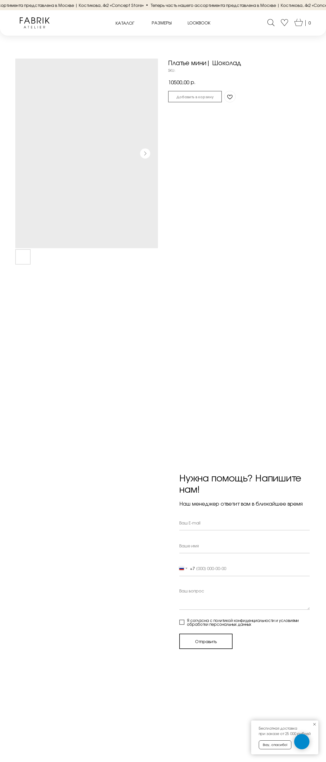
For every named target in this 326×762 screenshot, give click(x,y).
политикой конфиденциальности (244, 620)
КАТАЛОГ (125, 23)
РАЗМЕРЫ (162, 23)
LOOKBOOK (199, 23)
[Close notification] (314, 724)
